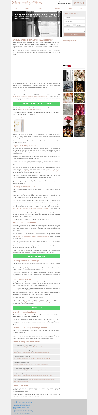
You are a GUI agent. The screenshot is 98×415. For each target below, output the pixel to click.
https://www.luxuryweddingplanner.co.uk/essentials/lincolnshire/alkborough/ (32, 358)
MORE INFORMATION (36, 256)
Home (16, 8)
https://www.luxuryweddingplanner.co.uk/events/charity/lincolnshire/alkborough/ (33, 375)
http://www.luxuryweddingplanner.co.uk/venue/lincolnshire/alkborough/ (32, 236)
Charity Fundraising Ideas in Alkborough (23, 411)
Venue (70, 8)
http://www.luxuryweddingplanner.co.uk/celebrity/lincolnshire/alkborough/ (30, 96)
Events (80, 8)
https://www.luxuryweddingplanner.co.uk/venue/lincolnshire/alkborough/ (31, 364)
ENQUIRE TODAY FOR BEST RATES (36, 104)
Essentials (57, 8)
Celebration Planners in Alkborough (22, 413)
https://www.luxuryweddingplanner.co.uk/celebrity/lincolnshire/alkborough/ (31, 352)
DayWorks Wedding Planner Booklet (28, 117)
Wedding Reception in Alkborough (21, 407)
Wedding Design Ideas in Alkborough (21, 405)
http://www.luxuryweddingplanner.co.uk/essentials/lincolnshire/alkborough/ (30, 208)
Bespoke (27, 8)
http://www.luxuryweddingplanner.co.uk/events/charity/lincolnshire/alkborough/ (32, 302)
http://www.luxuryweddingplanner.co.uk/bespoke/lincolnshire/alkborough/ (40, 170)
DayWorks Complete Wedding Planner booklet (30, 109)
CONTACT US (36, 308)
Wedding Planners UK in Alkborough (21, 401)
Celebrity (41, 8)
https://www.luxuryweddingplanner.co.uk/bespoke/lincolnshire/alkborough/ (31, 347)
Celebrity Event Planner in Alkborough (22, 404)
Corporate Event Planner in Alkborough (23, 410)
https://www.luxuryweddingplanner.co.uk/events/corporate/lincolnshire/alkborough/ (33, 369)
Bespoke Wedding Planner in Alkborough (22, 402)
